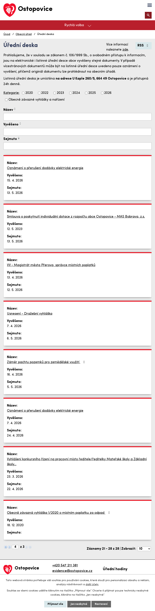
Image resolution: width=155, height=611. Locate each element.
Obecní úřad (24, 34)
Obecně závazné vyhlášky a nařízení (36, 100)
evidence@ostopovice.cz (72, 571)
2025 (92, 93)
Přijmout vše (55, 604)
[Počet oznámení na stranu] (144, 549)
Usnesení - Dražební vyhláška (29, 314)
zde (125, 50)
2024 (76, 93)
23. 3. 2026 (15, 477)
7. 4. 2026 (14, 326)
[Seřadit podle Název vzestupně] (15, 108)
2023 (60, 93)
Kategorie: (11, 93)
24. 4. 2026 (15, 435)
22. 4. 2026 (15, 489)
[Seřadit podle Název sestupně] (15, 109)
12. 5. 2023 (15, 229)
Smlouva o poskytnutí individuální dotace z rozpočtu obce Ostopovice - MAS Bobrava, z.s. (76, 217)
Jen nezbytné (79, 604)
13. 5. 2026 (15, 193)
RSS (144, 45)
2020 (29, 93)
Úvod (6, 34)
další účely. (92, 584)
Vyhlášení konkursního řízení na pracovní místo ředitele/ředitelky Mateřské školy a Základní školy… (77, 462)
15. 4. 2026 (15, 180)
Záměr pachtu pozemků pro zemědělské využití (46, 362)
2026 (108, 93)
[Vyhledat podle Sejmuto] (77, 146)
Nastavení (101, 604)
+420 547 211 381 (65, 565)
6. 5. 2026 (14, 338)
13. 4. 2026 (15, 277)
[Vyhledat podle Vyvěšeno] (77, 132)
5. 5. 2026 (14, 387)
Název (8, 110)
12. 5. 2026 (15, 290)
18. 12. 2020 (15, 525)
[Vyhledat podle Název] (77, 117)
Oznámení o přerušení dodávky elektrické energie (45, 168)
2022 (44, 93)
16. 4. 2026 (15, 374)
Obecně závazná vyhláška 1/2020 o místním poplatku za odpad (59, 513)
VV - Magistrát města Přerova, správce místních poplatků (51, 265)
